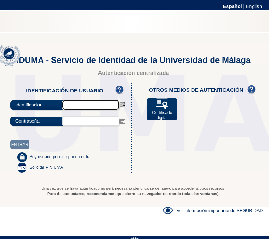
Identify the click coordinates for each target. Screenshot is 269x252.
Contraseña (27, 121)
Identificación (29, 104)
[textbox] (90, 121)
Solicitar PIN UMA (46, 167)
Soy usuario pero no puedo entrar (60, 156)
